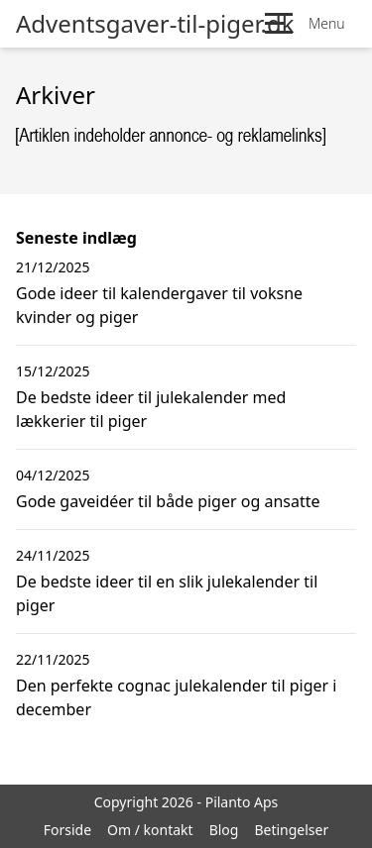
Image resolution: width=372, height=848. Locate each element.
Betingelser (291, 829)
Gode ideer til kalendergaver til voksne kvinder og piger (159, 305)
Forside (67, 829)
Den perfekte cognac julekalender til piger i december (176, 697)
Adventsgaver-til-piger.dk (155, 24)
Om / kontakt (150, 829)
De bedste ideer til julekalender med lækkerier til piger (151, 409)
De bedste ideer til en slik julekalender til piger (166, 593)
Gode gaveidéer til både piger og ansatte (168, 501)
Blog (224, 829)
